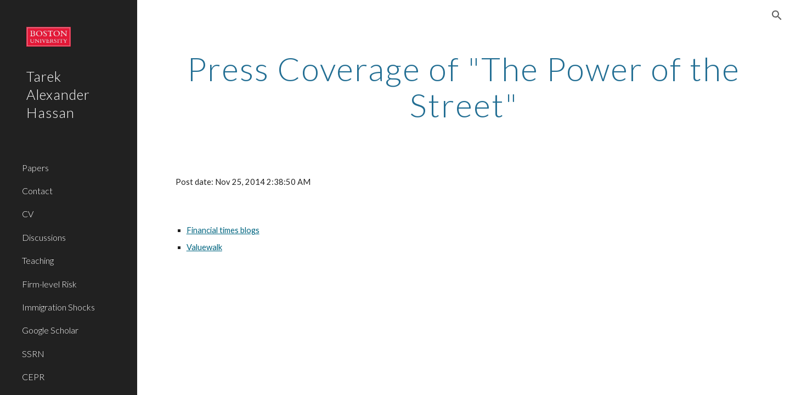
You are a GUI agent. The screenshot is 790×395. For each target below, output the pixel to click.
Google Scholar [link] (50, 330)
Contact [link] (37, 190)
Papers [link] (35, 167)
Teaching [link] (38, 260)
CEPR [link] (33, 376)
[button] (777, 15)
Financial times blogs (223, 230)
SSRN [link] (33, 353)
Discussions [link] (44, 237)
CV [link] (27, 213)
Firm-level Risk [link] (49, 284)
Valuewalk (204, 247)
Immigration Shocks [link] (58, 307)
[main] (464, 86)
